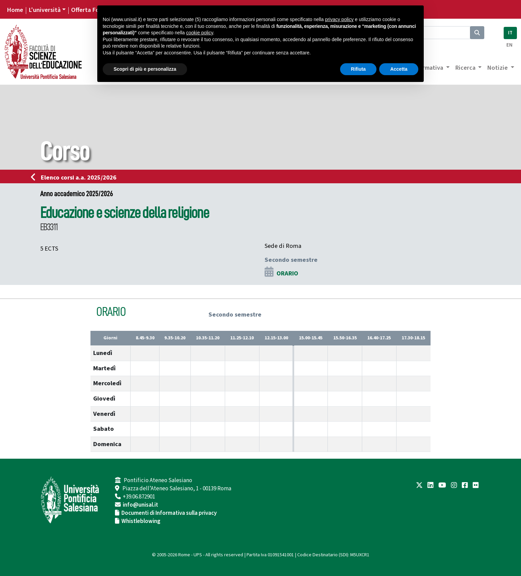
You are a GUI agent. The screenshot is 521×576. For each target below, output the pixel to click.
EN (509, 45)
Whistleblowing (141, 521)
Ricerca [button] (466, 67)
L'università (45, 9)
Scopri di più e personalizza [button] (145, 69)
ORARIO (287, 273)
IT (510, 32)
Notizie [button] (498, 67)
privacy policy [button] (339, 19)
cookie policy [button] (199, 32)
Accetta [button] (398, 69)
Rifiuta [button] (358, 69)
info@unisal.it (140, 505)
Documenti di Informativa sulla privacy (169, 513)
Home (15, 9)
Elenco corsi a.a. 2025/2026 (75, 177)
